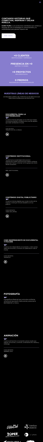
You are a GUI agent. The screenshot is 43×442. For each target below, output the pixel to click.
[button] (40, 3)
